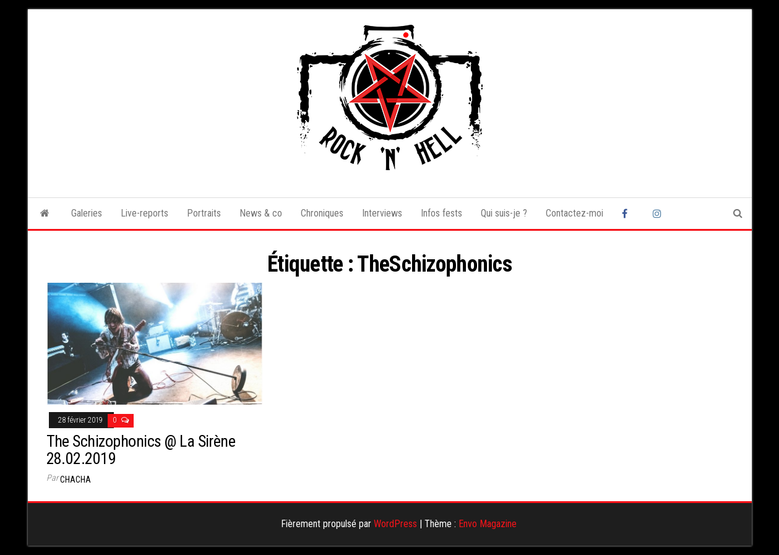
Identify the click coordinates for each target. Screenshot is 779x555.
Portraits (204, 213)
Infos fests (441, 213)
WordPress (395, 524)
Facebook (628, 213)
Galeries (86, 213)
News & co (260, 213)
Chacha (75, 479)
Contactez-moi (574, 213)
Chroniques (322, 213)
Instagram (658, 213)
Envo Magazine (487, 524)
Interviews (382, 213)
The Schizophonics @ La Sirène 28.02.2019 (141, 450)
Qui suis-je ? (504, 213)
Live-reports (144, 213)
